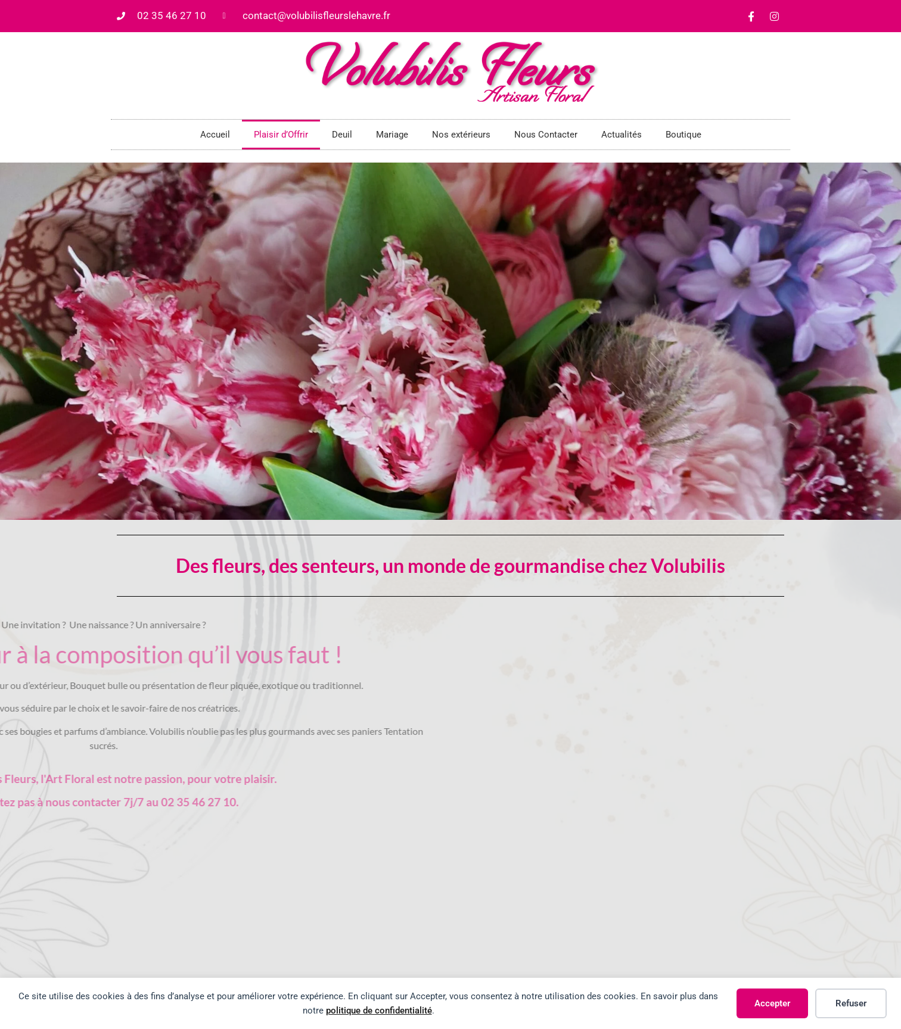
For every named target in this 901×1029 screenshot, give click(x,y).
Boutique (683, 134)
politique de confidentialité (379, 1010)
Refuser (850, 1003)
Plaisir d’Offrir (281, 134)
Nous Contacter (545, 134)
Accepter (772, 1003)
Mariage (392, 134)
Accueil (215, 134)
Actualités (621, 134)
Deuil (342, 134)
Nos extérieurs (461, 134)
